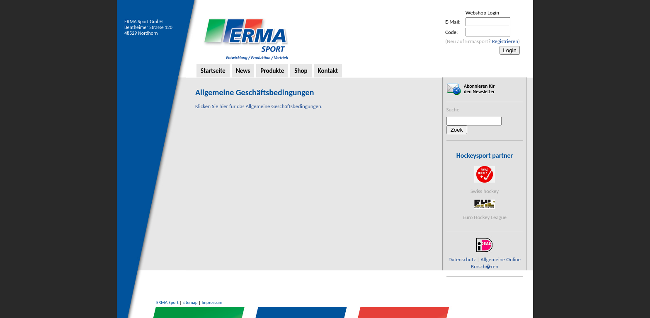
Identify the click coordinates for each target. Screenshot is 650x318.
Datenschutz (462, 259)
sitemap (190, 302)
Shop (300, 71)
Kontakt (328, 71)
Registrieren (505, 41)
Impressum (212, 302)
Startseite (213, 71)
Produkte (272, 71)
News (243, 71)
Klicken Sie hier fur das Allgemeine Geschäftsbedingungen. (259, 106)
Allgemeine (492, 259)
